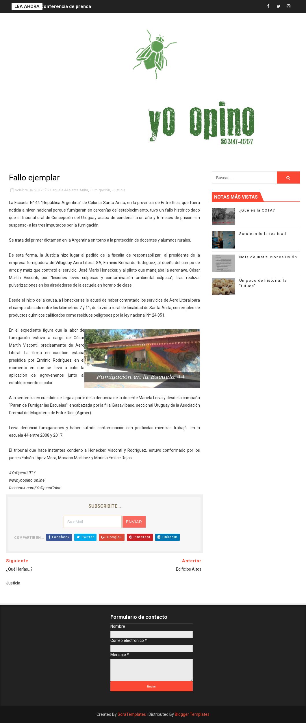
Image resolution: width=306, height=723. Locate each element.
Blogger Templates (192, 714)
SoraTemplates (132, 714)
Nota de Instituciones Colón (268, 257)
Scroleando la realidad (262, 233)
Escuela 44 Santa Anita (69, 190)
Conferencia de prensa (65, 6)
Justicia (118, 190)
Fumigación (100, 190)
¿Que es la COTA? (257, 210)
